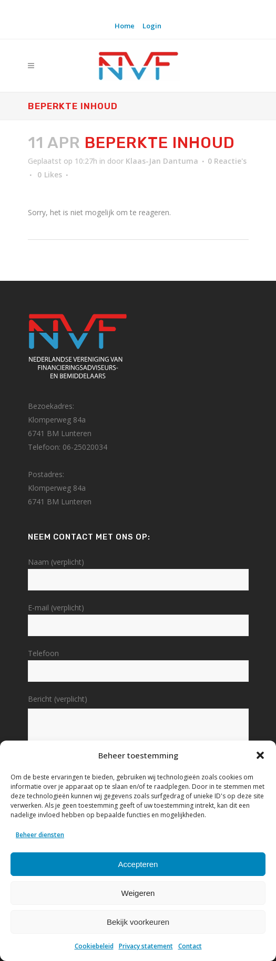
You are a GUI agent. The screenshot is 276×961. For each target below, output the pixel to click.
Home (125, 25)
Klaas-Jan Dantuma (162, 161)
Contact (190, 946)
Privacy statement (146, 946)
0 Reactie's (227, 161)
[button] (260, 755)
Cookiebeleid (94, 946)
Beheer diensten (40, 834)
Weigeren (138, 893)
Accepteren (138, 864)
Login (151, 25)
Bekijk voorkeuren (138, 921)
